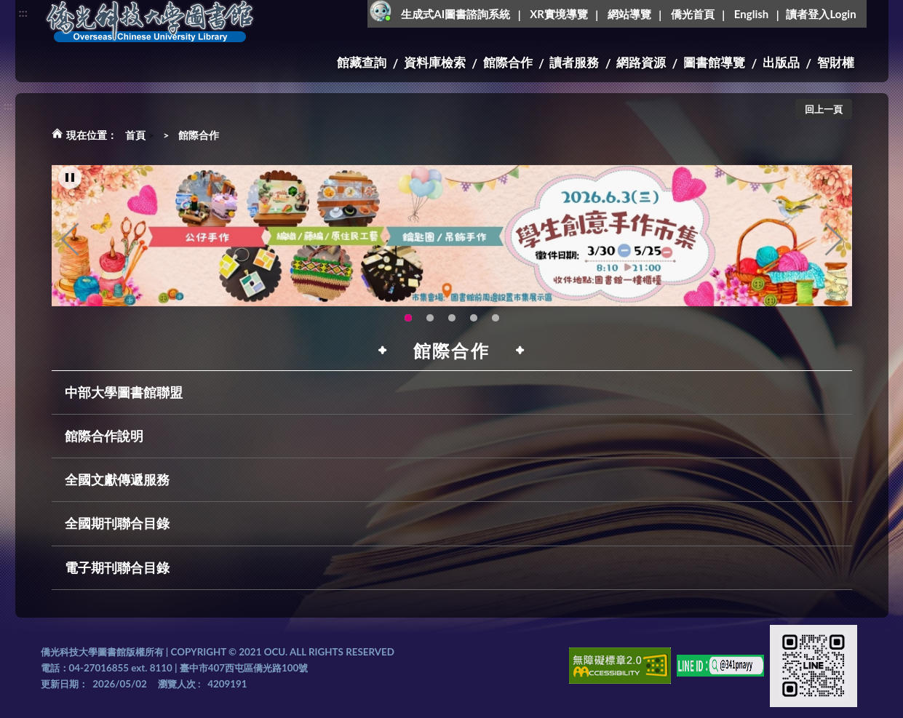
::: (23, 12)
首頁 (135, 135)
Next (833, 246)
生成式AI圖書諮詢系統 (455, 13)
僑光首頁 (693, 13)
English (751, 13)
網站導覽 (629, 13)
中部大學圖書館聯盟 (124, 392)
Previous (69, 246)
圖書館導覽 (714, 62)
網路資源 (641, 62)
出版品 (781, 62)
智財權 (835, 62)
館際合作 (508, 62)
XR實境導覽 (559, 13)
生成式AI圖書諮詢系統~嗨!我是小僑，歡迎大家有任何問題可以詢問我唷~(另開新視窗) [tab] (495, 325)
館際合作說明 (104, 436)
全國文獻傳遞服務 (117, 479)
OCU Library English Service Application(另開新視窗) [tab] (430, 325)
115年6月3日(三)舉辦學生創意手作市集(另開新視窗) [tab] (408, 325)
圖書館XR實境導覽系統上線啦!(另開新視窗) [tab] (452, 325)
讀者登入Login (821, 13)
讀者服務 (574, 62)
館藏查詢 (361, 62)
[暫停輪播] (69, 184)
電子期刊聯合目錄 (117, 567)
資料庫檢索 (435, 62)
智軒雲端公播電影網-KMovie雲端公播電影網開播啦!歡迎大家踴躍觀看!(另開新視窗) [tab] (473, 325)
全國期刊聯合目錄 (117, 523)
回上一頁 (824, 109)
